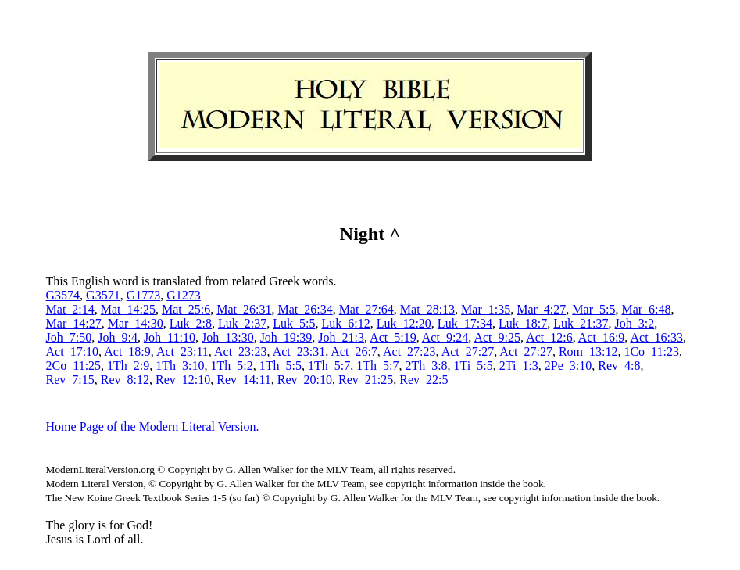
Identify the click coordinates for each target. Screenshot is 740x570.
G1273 (183, 295)
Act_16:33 (656, 337)
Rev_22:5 (423, 379)
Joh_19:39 (286, 337)
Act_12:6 (549, 337)
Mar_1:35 (485, 309)
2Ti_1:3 (518, 365)
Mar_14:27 (74, 323)
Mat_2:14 (70, 309)
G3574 (63, 295)
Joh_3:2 (635, 323)
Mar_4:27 (541, 309)
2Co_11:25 (74, 365)
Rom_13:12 (588, 351)
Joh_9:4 (118, 337)
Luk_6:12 (345, 323)
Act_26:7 (354, 351)
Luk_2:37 (242, 323)
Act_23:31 (299, 351)
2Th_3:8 (426, 365)
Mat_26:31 (243, 309)
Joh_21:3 (341, 337)
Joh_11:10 (169, 337)
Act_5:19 (393, 337)
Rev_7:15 (70, 379)
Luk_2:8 (191, 323)
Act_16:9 (601, 337)
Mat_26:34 (304, 309)
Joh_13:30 (228, 337)
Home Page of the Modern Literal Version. (152, 426)
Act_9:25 (497, 337)
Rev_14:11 (243, 379)
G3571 (103, 295)
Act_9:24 (445, 337)
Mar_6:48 (645, 309)
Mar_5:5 (593, 309)
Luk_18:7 (523, 323)
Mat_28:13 (427, 309)
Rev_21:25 (365, 379)
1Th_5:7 (329, 365)
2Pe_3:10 (568, 365)
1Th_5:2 (232, 365)
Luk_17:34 (465, 323)
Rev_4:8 (619, 365)
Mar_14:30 (135, 323)
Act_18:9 (127, 351)
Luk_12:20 (404, 323)
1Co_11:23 (651, 351)
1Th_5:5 (280, 365)
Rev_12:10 (183, 379)
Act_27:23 (409, 351)
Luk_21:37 (580, 323)
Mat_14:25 (128, 309)
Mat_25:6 (186, 309)
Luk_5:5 (294, 323)
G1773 (144, 295)
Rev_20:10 (304, 379)
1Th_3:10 (180, 365)
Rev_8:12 (125, 379)
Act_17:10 (72, 351)
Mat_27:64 (366, 309)
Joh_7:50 (69, 337)
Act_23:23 (240, 351)
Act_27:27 (468, 351)
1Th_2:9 (128, 365)
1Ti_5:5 (473, 365)
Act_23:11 (182, 351)
